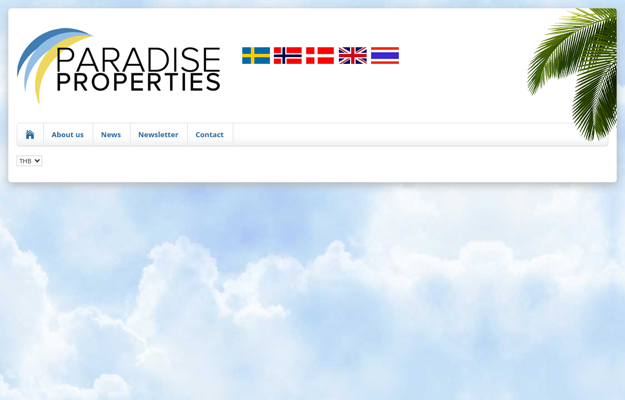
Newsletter (158, 134)
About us (68, 134)
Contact (210, 134)
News (111, 134)
